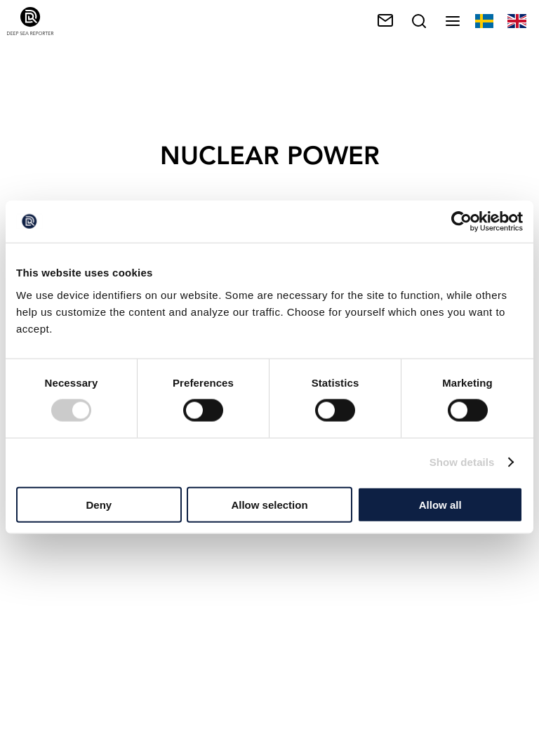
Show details (462, 462)
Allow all (440, 504)
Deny (99, 504)
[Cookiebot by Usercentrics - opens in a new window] (461, 221)
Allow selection (269, 504)
